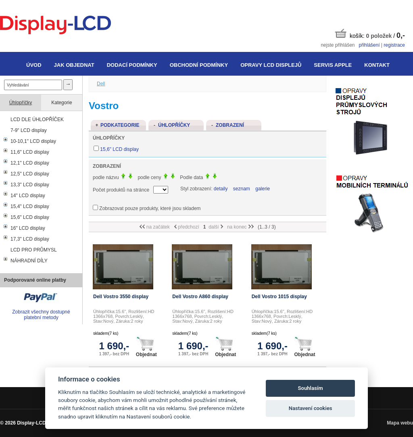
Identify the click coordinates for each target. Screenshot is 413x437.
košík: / (370, 34)
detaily (221, 189)
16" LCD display (27, 228)
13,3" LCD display (29, 185)
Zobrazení (230, 125)
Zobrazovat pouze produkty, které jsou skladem (149, 208)
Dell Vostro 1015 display (279, 296)
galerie (262, 189)
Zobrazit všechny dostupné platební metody (41, 314)
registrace (394, 45)
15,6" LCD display (29, 217)
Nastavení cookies (310, 408)
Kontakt (377, 65)
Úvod (34, 65)
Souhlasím (310, 388)
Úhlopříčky (20, 102)
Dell (101, 84)
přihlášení (369, 45)
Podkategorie (119, 125)
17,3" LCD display (29, 239)
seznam (241, 189)
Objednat (146, 346)
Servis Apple (333, 65)
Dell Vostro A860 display (200, 296)
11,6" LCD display (29, 152)
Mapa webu (400, 423)
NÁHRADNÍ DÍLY (29, 261)
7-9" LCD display (28, 130)
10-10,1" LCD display (33, 141)
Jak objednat (74, 65)
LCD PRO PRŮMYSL (33, 250)
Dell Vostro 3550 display (120, 296)
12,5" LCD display (29, 174)
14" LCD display (27, 195)
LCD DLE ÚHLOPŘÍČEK (37, 119)
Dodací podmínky (132, 65)
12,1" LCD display (29, 163)
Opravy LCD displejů (270, 65)
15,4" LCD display (29, 206)
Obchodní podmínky (199, 65)
